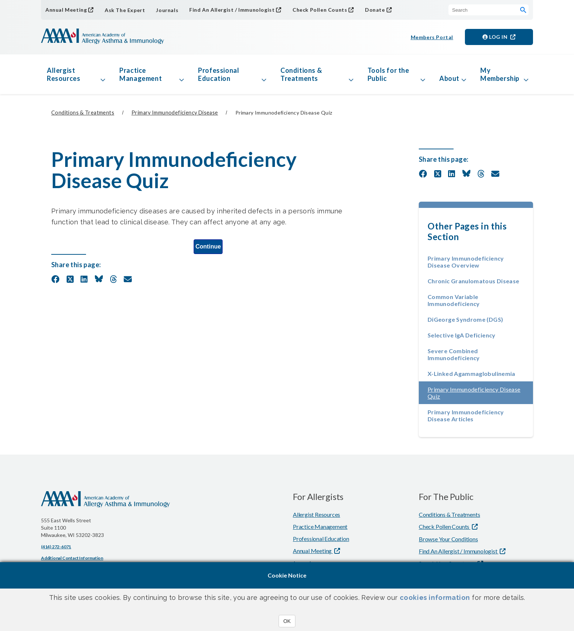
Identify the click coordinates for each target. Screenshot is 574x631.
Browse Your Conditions (448, 538)
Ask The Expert (125, 10)
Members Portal (432, 37)
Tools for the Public (388, 74)
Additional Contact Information (72, 558)
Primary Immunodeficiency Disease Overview (466, 262)
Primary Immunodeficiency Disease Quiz (474, 393)
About (449, 78)
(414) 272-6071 (56, 546)
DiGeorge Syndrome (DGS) (465, 319)
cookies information (435, 597)
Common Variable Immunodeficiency (454, 300)
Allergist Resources (63, 74)
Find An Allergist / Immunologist (232, 10)
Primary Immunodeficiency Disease (174, 112)
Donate (375, 10)
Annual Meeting (66, 10)
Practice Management (140, 74)
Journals (167, 10)
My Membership (499, 74)
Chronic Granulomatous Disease (473, 280)
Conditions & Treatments (301, 74)
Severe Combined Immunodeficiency (454, 354)
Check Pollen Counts (319, 10)
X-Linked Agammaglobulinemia (471, 373)
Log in (495, 37)
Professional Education (218, 74)
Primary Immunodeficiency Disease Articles (466, 415)
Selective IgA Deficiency (462, 335)
